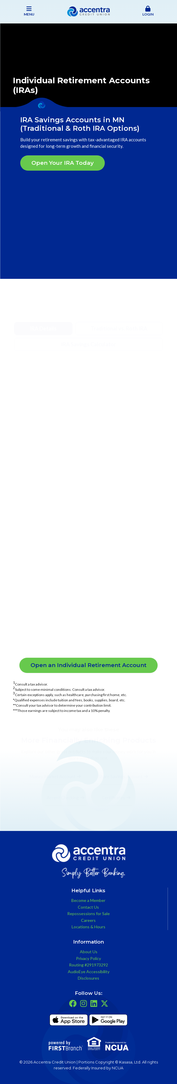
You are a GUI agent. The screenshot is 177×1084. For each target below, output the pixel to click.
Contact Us (88, 907)
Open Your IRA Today (62, 163)
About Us (88, 951)
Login (148, 11)
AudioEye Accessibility (88, 971)
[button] (148, 11)
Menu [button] (29, 11)
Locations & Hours (88, 926)
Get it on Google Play (108, 1021)
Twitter (104, 1003)
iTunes (69, 1021)
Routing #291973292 (88, 964)
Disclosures (88, 978)
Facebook (73, 1003)
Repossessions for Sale (88, 913)
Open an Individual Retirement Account (88, 665)
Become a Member (88, 900)
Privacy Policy (88, 958)
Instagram (83, 1003)
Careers (88, 920)
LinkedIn (93, 1003)
